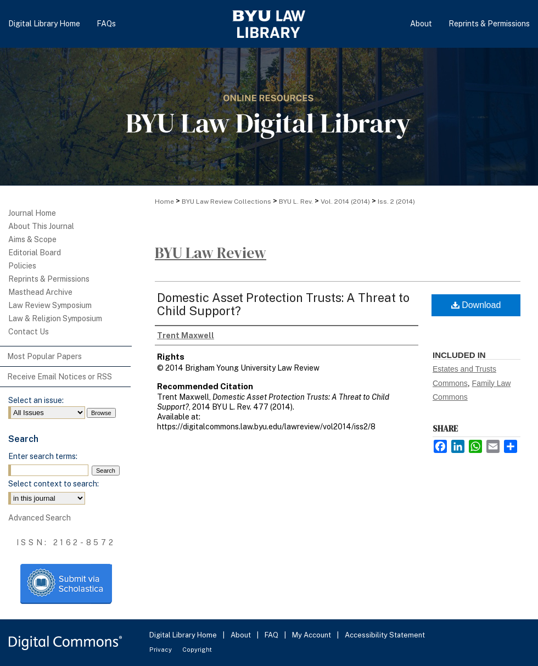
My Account (312, 635)
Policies (22, 265)
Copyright (197, 649)
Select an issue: (36, 400)
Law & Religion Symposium (55, 318)
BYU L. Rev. (296, 201)
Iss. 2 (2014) (396, 201)
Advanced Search (39, 517)
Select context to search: (53, 483)
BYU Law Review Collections (226, 201)
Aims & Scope (32, 239)
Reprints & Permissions (48, 279)
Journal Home (32, 213)
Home (164, 201)
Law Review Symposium (50, 305)
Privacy (161, 649)
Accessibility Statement (385, 635)
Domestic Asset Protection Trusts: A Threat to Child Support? (283, 304)
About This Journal (41, 226)
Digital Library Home (183, 635)
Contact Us (28, 331)
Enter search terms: (42, 456)
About (242, 635)
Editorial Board (34, 252)
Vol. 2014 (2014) (345, 201)
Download (476, 305)
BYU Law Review (210, 252)
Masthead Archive (40, 292)
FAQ (272, 635)
